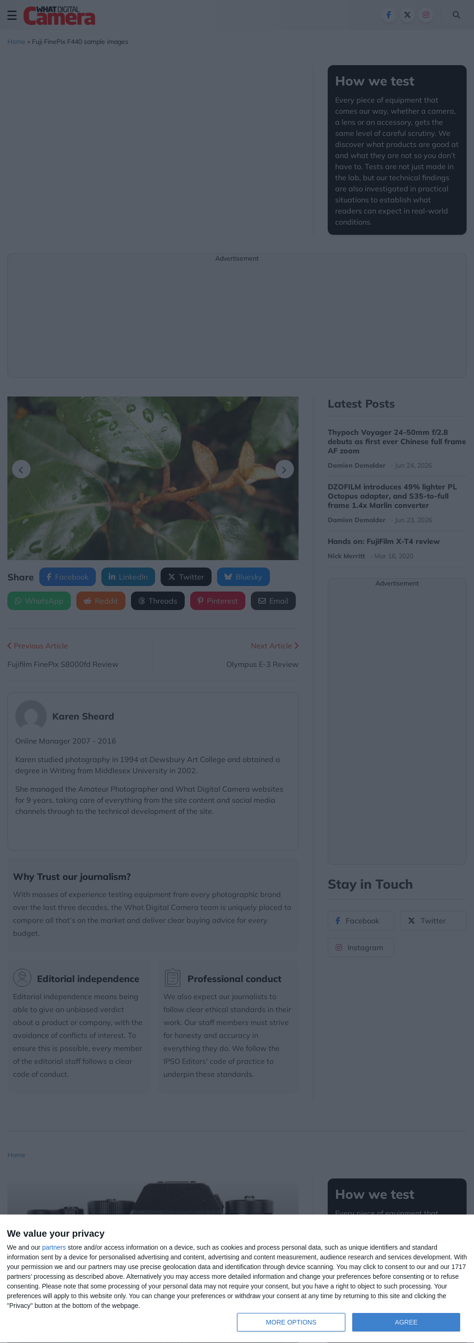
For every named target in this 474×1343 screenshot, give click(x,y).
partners (54, 1247)
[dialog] (237, 1279)
